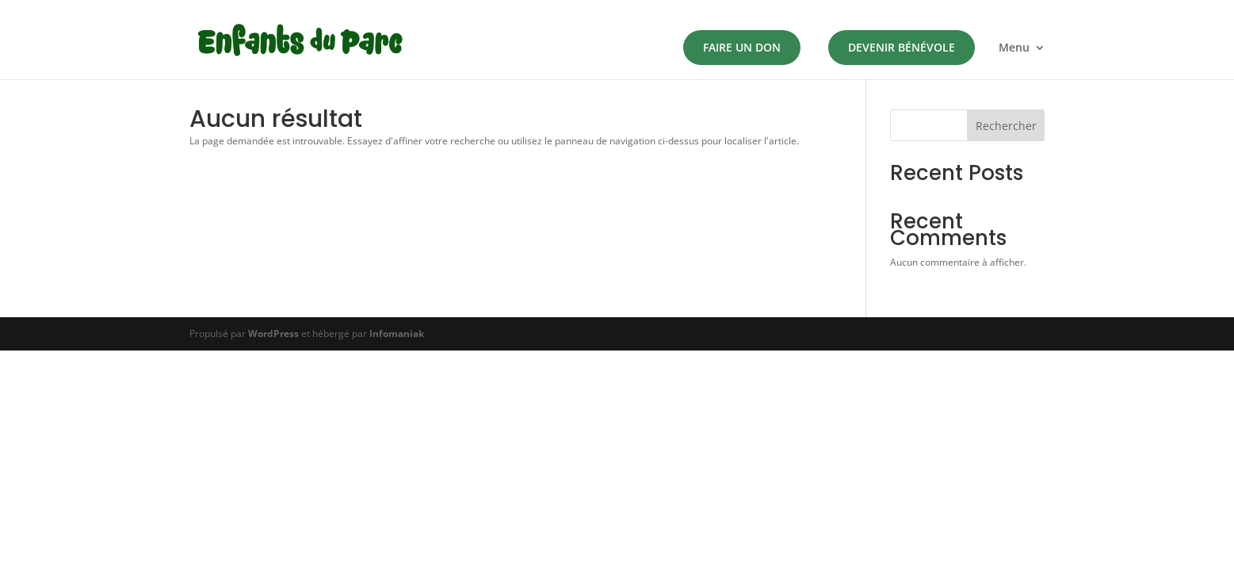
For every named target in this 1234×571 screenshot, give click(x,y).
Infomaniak (396, 333)
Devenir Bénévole (901, 47)
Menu (1014, 48)
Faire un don (742, 47)
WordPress (273, 333)
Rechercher (1006, 125)
